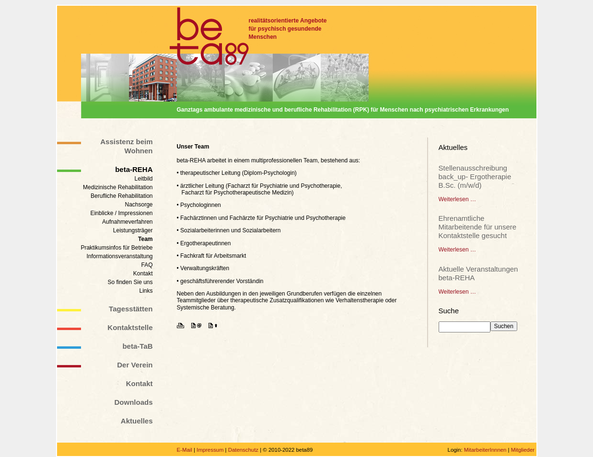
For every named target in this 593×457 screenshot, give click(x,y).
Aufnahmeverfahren (127, 221)
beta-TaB (137, 346)
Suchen (503, 326)
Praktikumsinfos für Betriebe (116, 247)
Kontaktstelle (129, 327)
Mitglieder (523, 450)
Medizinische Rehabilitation (117, 187)
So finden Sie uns (129, 282)
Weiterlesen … (457, 199)
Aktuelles (137, 421)
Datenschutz (243, 450)
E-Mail (184, 450)
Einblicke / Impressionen (121, 213)
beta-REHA (133, 169)
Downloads (133, 402)
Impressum (210, 450)
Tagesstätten (130, 309)
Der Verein (134, 365)
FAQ (146, 265)
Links (145, 290)
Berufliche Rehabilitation (121, 196)
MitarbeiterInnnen (485, 450)
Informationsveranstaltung (119, 256)
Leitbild (143, 178)
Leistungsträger (133, 230)
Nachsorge (138, 204)
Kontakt (143, 273)
